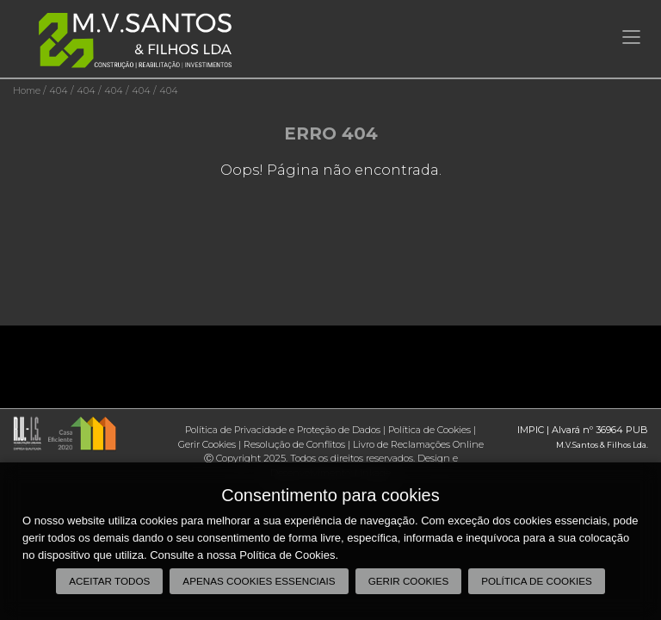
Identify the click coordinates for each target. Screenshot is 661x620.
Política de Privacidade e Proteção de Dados (282, 430)
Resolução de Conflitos (294, 444)
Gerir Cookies (207, 444)
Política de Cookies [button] (536, 580)
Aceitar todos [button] (109, 580)
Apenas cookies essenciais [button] (258, 580)
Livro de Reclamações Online (418, 444)
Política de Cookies (429, 430)
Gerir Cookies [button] (408, 580)
